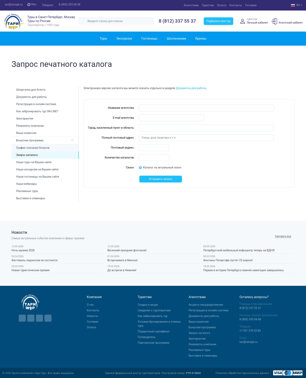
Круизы (200, 38)
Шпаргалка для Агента (30, 89)
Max (31, 4)
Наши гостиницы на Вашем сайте (37, 176)
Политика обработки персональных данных (242, 373)
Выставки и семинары (30, 198)
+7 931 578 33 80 (250, 330)
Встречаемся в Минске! (122, 260)
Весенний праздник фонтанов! (127, 250)
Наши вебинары (26, 183)
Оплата (221, 5)
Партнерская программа (153, 342)
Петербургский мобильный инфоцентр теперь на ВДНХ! (239, 250)
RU (295, 5)
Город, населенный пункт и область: (111, 127)
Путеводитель (147, 337)
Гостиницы (149, 38)
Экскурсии (124, 38)
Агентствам (191, 5)
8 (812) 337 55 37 (177, 21)
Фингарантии (24, 118)
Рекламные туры (27, 191)
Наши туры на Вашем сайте (34, 162)
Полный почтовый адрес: (118, 137)
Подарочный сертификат (154, 331)
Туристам (208, 5)
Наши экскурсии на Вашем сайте (37, 169)
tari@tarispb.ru (14, 4)
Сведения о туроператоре (154, 310)
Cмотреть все (283, 236)
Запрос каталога (199, 333)
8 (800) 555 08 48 (69, 4)
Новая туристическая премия (30, 270)
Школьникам (176, 38)
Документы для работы (31, 96)
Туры (103, 38)
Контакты (236, 5)
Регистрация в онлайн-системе (36, 104)
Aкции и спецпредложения (206, 304)
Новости (92, 316)
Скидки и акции (148, 304)
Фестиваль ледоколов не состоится (34, 260)
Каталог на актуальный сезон (162, 167)
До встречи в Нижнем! (121, 270)
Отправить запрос (160, 179)
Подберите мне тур (218, 21)
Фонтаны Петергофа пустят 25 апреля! (228, 260)
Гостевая (251, 5)
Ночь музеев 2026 (23, 250)
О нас (90, 304)
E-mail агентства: (123, 117)
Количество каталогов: (119, 157)
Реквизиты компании (30, 125)
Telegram (47, 5)
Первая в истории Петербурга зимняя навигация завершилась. (244, 270)
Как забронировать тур (152, 316)
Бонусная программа (29, 140)
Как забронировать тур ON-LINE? (37, 111)
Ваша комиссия (26, 133)
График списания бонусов (33, 147)
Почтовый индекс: (122, 147)
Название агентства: (121, 107)
